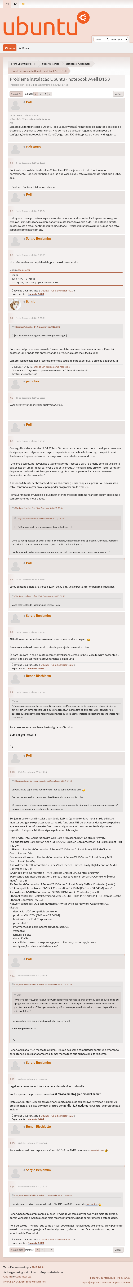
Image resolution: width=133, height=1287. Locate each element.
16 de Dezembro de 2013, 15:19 (30, 579)
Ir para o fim (16, 94)
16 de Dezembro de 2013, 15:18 (30, 441)
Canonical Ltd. (23, 1276)
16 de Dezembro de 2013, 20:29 (30, 692)
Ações (118, 94)
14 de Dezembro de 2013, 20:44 (30, 318)
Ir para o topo (17, 1250)
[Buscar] (107, 39)
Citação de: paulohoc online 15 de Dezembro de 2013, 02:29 (39, 596)
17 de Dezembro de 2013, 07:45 (32, 1143)
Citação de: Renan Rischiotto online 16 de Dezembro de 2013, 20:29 (43, 984)
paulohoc (33, 381)
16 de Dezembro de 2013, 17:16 (30, 632)
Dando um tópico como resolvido (52, 366)
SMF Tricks (38, 1267)
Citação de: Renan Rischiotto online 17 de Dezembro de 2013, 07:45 (43, 1195)
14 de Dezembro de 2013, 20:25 (30, 255)
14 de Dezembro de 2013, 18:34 (30, 211)
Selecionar (24, 269)
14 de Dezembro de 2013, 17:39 (30, 163)
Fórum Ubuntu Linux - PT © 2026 (110, 1277)
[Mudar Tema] (23, 4)
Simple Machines (36, 1281)
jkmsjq (31, 301)
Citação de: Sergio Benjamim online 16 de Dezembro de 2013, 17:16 (43, 781)
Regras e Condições (100, 1282)
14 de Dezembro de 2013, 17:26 (24, 115)
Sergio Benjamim (38, 238)
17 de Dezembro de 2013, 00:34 (32, 1079)
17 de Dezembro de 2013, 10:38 (32, 1186)
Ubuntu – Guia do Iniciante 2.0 (57, 290)
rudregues (33, 146)
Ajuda (85, 1282)
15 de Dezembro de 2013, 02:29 (30, 398)
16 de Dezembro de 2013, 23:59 (32, 975)
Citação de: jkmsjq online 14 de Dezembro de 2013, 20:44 (38, 508)
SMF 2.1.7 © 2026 (14, 1281)
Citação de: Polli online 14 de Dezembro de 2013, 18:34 (37, 327)
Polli (29, 102)
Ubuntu (8, 1276)
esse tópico (97, 1150)
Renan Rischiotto (38, 676)
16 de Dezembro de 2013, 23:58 (32, 772)
